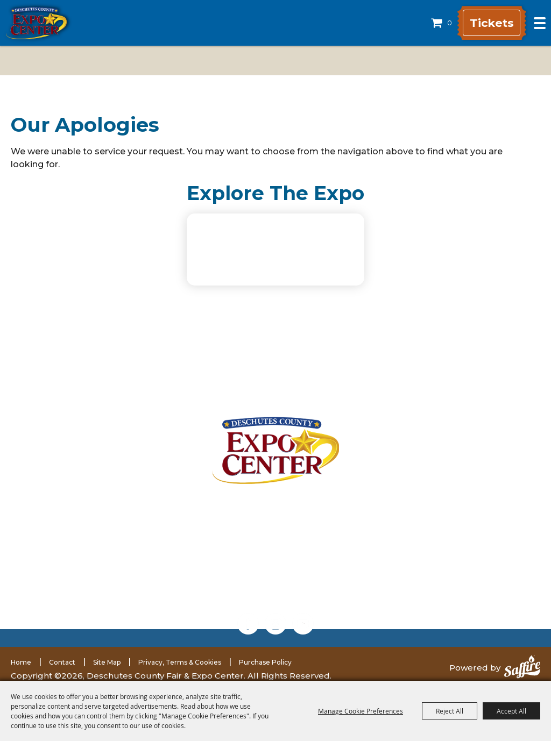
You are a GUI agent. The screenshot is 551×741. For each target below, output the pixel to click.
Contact (62, 662)
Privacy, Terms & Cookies (179, 662)
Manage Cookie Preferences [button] (360, 711)
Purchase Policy (265, 662)
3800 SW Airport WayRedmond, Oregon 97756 (128, 514)
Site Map (107, 662)
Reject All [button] (449, 711)
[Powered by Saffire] (522, 668)
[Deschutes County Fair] (276, 450)
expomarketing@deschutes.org (141, 595)
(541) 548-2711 (131, 568)
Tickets (488, 23)
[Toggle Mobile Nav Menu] (540, 23)
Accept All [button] (511, 711)
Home (21, 662)
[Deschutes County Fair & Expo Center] (36, 23)
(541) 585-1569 (145, 582)
